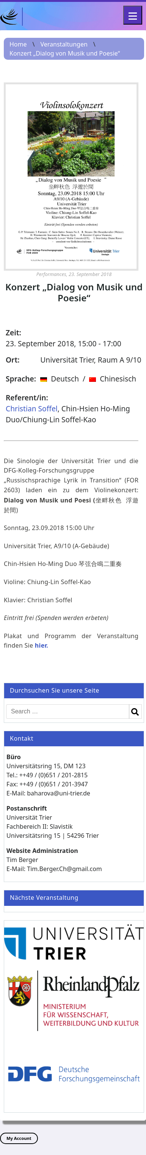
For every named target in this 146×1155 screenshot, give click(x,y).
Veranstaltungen (63, 44)
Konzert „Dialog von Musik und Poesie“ (64, 53)
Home (18, 44)
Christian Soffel (32, 408)
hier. (41, 645)
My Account (18, 1138)
